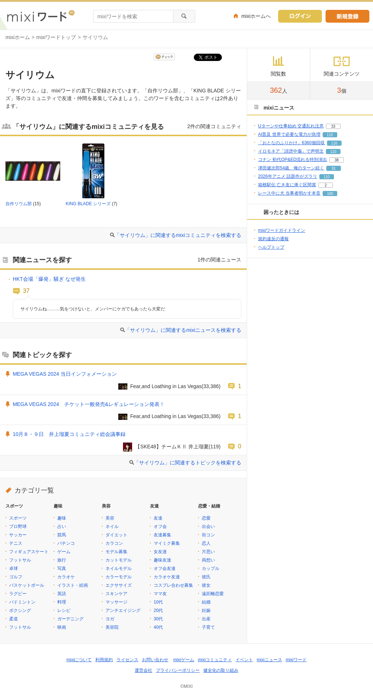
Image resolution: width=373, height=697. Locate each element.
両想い (208, 560)
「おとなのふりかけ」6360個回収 (291, 142)
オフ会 (160, 526)
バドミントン (22, 602)
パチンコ (66, 543)
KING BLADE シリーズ (88, 203)
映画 (61, 627)
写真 (61, 568)
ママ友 (160, 593)
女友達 (160, 551)
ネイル (112, 526)
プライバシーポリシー (178, 670)
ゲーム (63, 551)
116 (334, 143)
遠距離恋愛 (213, 593)
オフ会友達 (165, 568)
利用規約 (104, 659)
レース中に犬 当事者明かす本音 (289, 193)
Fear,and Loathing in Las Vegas (166, 386)
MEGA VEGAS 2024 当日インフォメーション (65, 374)
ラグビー (18, 593)
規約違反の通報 (273, 238)
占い (61, 526)
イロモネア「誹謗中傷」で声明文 (291, 151)
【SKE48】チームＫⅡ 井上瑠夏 (171, 446)
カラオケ (66, 576)
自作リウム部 (18, 203)
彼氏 (206, 576)
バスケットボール (26, 585)
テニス (15, 543)
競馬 (61, 534)
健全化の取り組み (220, 670)
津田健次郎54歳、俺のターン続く (291, 168)
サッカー (18, 534)
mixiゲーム (183, 659)
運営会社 (143, 670)
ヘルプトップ (271, 247)
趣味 (61, 518)
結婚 (206, 602)
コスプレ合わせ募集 (173, 585)
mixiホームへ (256, 16)
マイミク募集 (167, 543)
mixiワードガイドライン (281, 230)
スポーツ (18, 518)
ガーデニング (70, 618)
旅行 (61, 560)
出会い (208, 526)
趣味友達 (162, 560)
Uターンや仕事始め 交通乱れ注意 (291, 126)
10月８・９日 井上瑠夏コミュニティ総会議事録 (69, 434)
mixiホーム (17, 37)
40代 (158, 627)
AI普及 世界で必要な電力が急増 (289, 134)
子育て (208, 627)
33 (333, 127)
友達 (158, 518)
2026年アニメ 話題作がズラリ (287, 176)
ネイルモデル (118, 568)
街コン (208, 534)
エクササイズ (118, 585)
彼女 (206, 585)
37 (26, 290)
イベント (244, 659)
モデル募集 (116, 551)
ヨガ (109, 618)
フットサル (20, 560)
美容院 (112, 627)
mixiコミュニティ (215, 659)
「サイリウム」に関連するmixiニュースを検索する (183, 330)
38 (337, 160)
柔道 (13, 618)
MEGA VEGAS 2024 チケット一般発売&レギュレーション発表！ (89, 404)
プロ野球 (18, 526)
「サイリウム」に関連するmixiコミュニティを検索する (178, 235)
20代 (158, 610)
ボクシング (20, 610)
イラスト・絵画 (72, 585)
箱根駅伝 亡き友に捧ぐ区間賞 (287, 184)
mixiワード (296, 659)
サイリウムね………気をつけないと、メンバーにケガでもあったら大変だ (92, 308)
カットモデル (118, 560)
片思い (208, 551)
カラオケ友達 (167, 576)
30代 (158, 618)
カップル (210, 568)
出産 (206, 618)
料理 (61, 602)
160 (330, 194)
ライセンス (127, 659)
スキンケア (116, 593)
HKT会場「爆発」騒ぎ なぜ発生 (49, 279)
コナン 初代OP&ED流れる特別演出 (292, 159)
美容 (109, 518)
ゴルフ (15, 576)
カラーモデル (118, 576)
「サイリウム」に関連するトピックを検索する (187, 463)
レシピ (63, 610)
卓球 (13, 568)
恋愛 (206, 518)
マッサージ (116, 602)
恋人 (206, 543)
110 (330, 135)
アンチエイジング (123, 610)
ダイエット (116, 534)
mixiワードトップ (56, 37)
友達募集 (162, 534)
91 (334, 168)
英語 (61, 593)
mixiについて (79, 659)
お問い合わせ (155, 659)
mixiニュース (269, 659)
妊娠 (206, 610)
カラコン (114, 543)
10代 (158, 602)
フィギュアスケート (29, 551)
